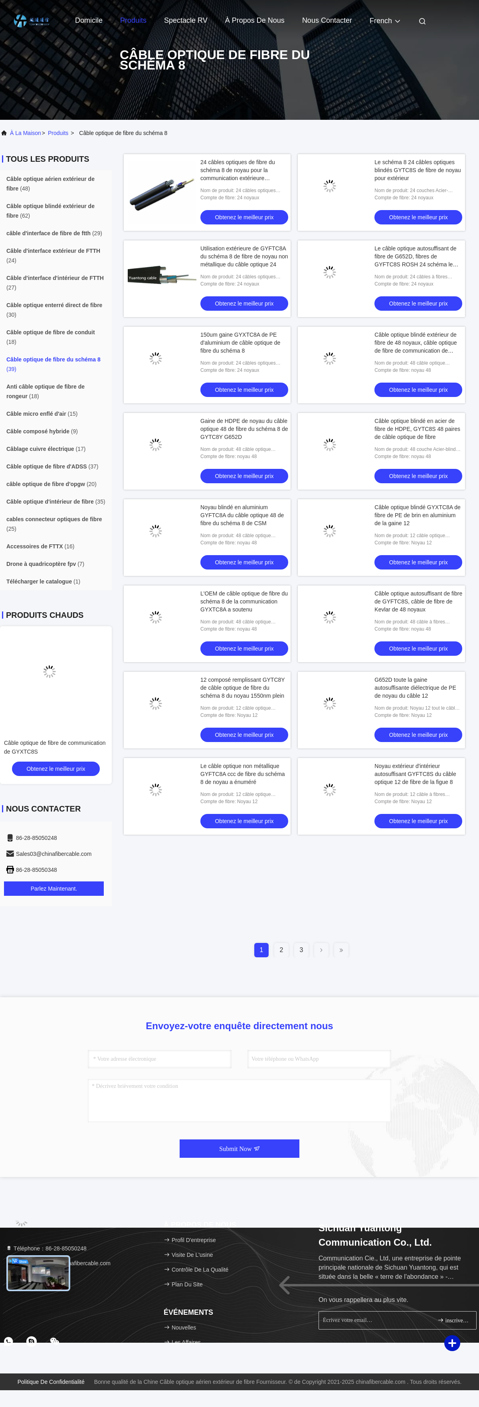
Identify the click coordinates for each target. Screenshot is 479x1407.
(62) (50, 211)
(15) (41, 414)
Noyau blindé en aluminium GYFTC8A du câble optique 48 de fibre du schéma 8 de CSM (242, 515)
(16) (40, 546)
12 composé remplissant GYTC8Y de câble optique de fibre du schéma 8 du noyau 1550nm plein (242, 688)
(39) (53, 364)
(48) (50, 184)
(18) (50, 337)
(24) (53, 256)
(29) (54, 233)
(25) (54, 524)
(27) (55, 283)
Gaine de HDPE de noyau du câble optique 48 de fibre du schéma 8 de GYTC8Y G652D (244, 429)
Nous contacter (327, 20)
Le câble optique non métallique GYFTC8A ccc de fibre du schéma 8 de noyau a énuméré (242, 774)
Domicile (89, 20)
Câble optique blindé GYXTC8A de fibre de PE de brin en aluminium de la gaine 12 (417, 515)
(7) (45, 564)
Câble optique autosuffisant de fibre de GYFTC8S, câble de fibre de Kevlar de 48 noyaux (418, 601)
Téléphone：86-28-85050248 (46, 1248)
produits (58, 133)
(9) (42, 431)
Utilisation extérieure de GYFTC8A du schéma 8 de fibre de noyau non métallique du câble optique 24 (244, 256)
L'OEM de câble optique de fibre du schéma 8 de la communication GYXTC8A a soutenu (244, 601)
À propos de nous (255, 20)
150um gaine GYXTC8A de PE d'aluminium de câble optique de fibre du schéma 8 (240, 342)
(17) (45, 449)
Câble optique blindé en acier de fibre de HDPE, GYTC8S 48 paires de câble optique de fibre (417, 429)
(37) (52, 466)
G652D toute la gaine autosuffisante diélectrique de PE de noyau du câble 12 (415, 688)
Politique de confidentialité (51, 1382)
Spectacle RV (186, 20)
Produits (133, 20)
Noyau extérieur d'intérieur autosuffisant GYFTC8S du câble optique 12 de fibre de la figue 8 (415, 774)
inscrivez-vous (453, 1320)
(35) (55, 501)
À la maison (25, 133)
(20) (51, 484)
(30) (54, 310)
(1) (43, 581)
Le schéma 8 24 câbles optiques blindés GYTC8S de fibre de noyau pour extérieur (417, 170)
